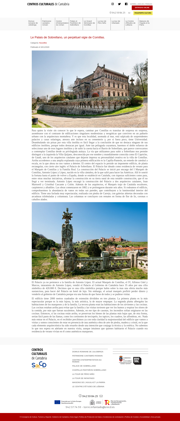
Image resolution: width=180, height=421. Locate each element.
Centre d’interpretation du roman (87, 361)
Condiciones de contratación (113, 417)
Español (133, 4)
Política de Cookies (132, 417)
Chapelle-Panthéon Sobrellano (89, 370)
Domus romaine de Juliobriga (87, 352)
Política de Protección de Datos (90, 417)
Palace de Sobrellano (84, 366)
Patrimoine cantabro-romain (87, 356)
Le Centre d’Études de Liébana (88, 386)
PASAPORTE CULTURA (143, 13)
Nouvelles (43, 43)
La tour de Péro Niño (83, 374)
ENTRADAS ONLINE (142, 7)
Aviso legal (74, 417)
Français (148, 4)
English (141, 4)
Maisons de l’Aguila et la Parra (88, 382)
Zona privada (155, 417)
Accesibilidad (145, 417)
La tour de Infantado (83, 378)
